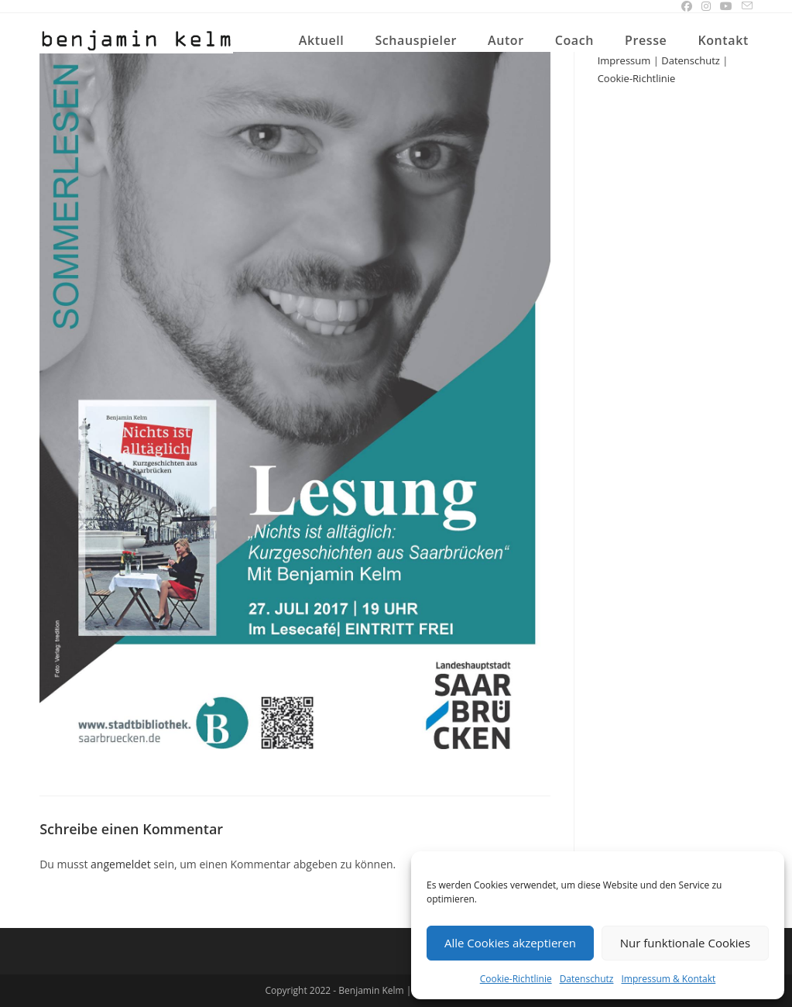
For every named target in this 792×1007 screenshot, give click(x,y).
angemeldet (121, 864)
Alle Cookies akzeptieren (510, 942)
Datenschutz (587, 978)
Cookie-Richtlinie (516, 978)
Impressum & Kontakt (669, 978)
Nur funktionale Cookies (685, 942)
